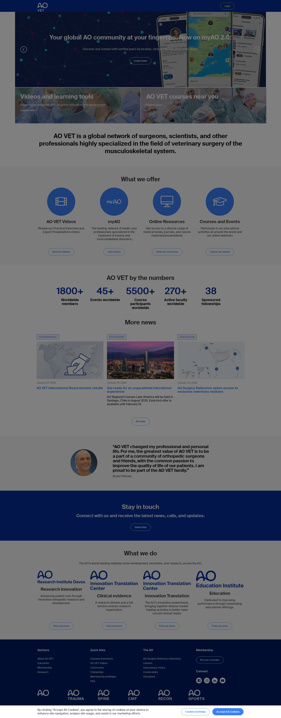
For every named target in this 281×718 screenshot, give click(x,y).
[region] (140, 711)
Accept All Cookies (227, 711)
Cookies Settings (195, 711)
